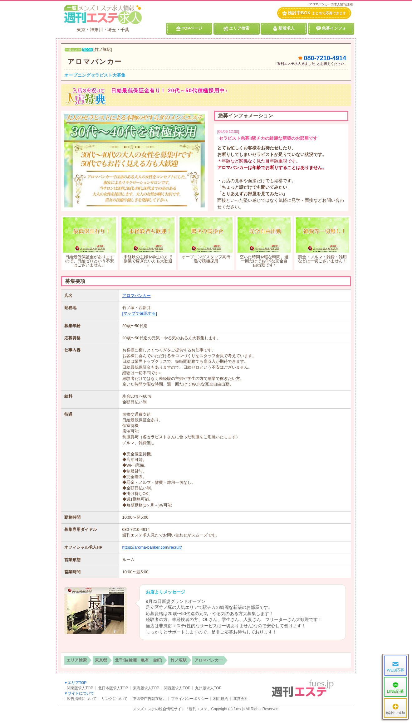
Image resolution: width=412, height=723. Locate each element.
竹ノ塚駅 (178, 660)
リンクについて (114, 698)
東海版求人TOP (146, 688)
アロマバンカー (94, 62)
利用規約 (220, 698)
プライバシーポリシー (189, 698)
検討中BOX (314, 13)
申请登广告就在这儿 (149, 698)
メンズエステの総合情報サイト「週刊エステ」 (172, 709)
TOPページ (189, 28)
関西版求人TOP (177, 688)
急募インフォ (331, 28)
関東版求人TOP (80, 688)
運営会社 (240, 698)
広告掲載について (82, 698)
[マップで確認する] (139, 313)
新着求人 (284, 28)
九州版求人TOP (208, 688)
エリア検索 (236, 28)
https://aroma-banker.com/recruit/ (152, 547)
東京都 (101, 660)
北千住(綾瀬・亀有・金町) (138, 660)
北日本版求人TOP (113, 688)
